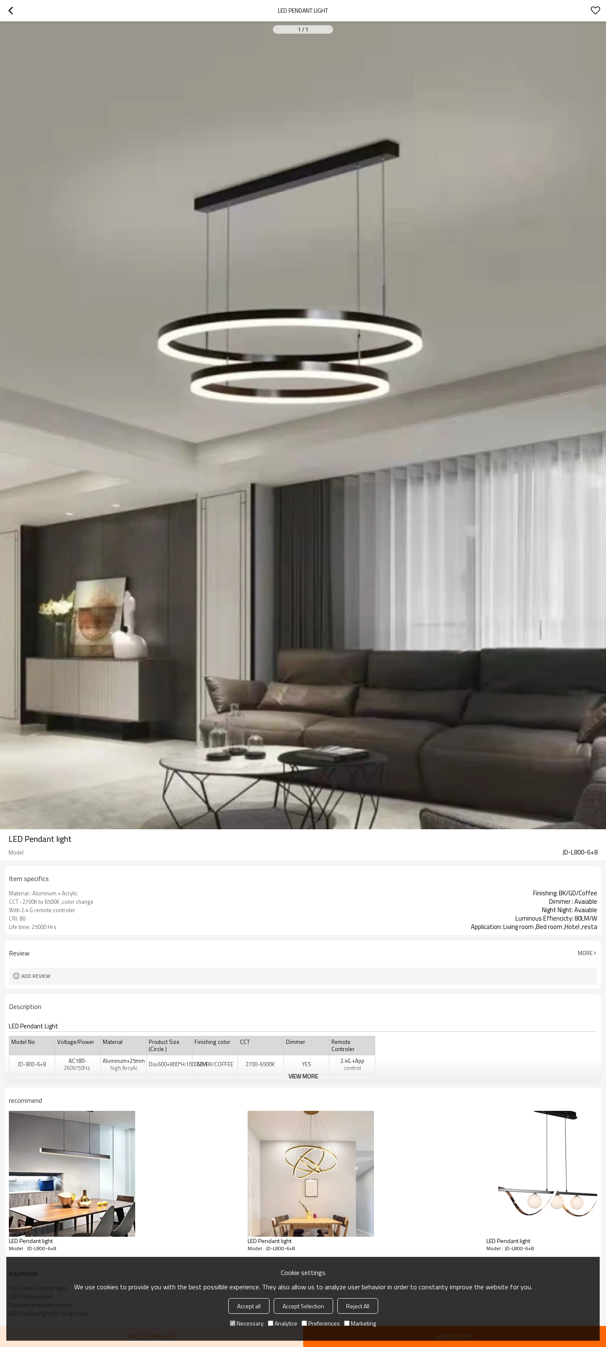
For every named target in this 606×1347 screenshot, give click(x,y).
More (585, 953)
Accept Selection (303, 1306)
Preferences (321, 1323)
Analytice (282, 1323)
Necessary (247, 1323)
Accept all (249, 1306)
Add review (36, 976)
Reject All (357, 1306)
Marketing (360, 1323)
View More (303, 1076)
